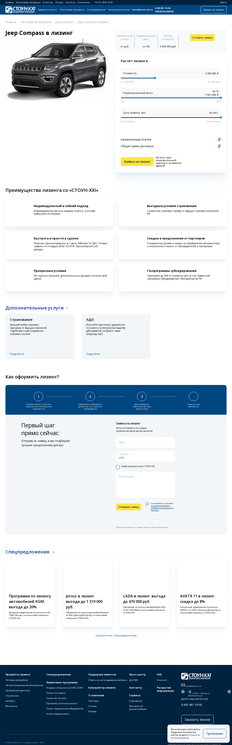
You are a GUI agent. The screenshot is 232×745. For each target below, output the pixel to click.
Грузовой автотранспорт (17, 690)
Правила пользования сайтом (48, 744)
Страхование (135, 700)
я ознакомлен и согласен (160, 504)
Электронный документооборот (138, 708)
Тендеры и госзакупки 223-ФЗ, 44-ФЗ (64, 687)
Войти (222, 2)
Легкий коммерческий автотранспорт (24, 685)
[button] (4, 591)
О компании (84, 2)
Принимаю (217, 735)
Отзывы (59, 2)
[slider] (155, 78)
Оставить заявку (202, 37)
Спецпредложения (96, 9)
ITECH (41, 740)
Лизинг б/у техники (56, 698)
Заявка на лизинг (213, 9)
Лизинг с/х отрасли (55, 692)
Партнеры (93, 700)
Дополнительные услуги (34, 308)
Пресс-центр (137, 674)
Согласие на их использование (192, 738)
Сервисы (9, 2)
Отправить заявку (128, 504)
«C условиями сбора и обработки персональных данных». (162, 505)
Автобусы (10, 700)
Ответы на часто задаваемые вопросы (107, 680)
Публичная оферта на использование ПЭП (123, 744)
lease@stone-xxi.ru (142, 9)
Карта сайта (98, 744)
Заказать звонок (164, 11)
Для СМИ (133, 680)
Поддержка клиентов (102, 674)
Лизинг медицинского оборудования (64, 708)
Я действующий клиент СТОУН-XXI (135, 464)
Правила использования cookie (19, 744)
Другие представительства (194, 699)
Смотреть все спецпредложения (116, 633)
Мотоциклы (11, 706)
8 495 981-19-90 (162, 8)
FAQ (159, 674)
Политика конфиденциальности (77, 744)
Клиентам (48, 2)
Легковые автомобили (16, 680)
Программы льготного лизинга (61, 703)
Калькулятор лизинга (119, 9)
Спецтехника (12, 695)
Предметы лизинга (47, 9)
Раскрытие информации (165, 689)
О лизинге (162, 680)
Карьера (92, 711)
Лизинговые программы (28, 2)
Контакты (70, 2)
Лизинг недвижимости (58, 713)
